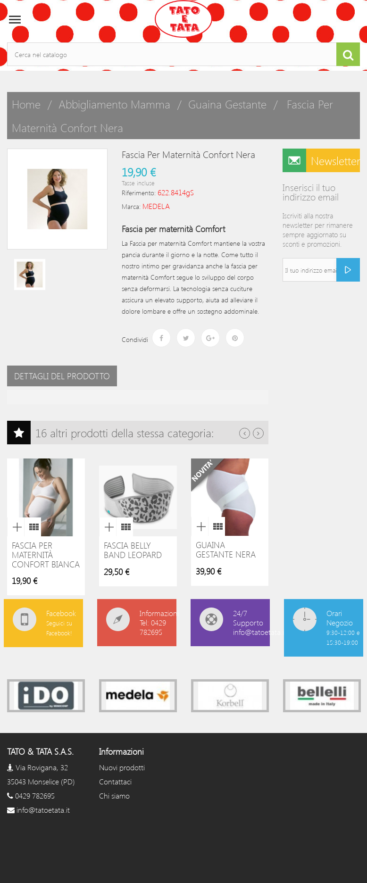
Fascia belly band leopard (133, 550)
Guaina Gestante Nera (226, 549)
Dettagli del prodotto (62, 376)
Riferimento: (139, 192)
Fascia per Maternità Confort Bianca (46, 555)
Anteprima (15, 526)
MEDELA (156, 206)
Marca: (131, 206)
